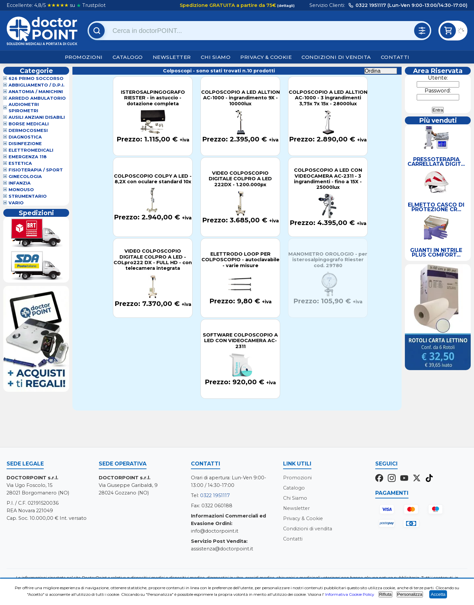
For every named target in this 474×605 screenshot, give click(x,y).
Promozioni (84, 57)
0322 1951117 (215, 495)
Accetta (438, 594)
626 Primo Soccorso (36, 78)
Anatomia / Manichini (36, 91)
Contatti (395, 57)
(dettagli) (285, 5)
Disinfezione (25, 143)
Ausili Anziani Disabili (37, 117)
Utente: (438, 78)
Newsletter (172, 57)
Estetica (20, 163)
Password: (438, 91)
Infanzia (20, 183)
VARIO (16, 202)
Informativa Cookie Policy (349, 594)
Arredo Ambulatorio (37, 98)
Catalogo (128, 57)
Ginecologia (25, 176)
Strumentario (28, 196)
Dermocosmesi (28, 130)
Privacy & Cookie (266, 57)
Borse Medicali (29, 123)
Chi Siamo (216, 57)
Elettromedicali (31, 150)
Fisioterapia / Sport (36, 169)
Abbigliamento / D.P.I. (37, 85)
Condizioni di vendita (336, 57)
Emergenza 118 (28, 156)
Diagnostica (25, 137)
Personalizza (409, 594)
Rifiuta (385, 594)
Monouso (21, 189)
